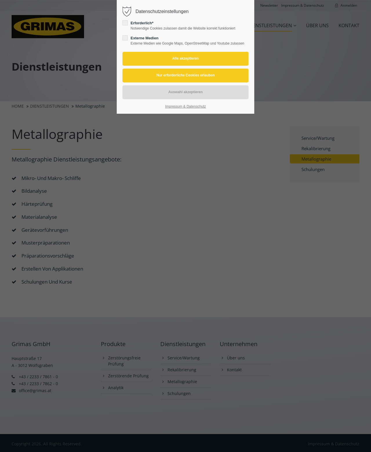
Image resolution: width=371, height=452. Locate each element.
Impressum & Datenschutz (185, 106)
